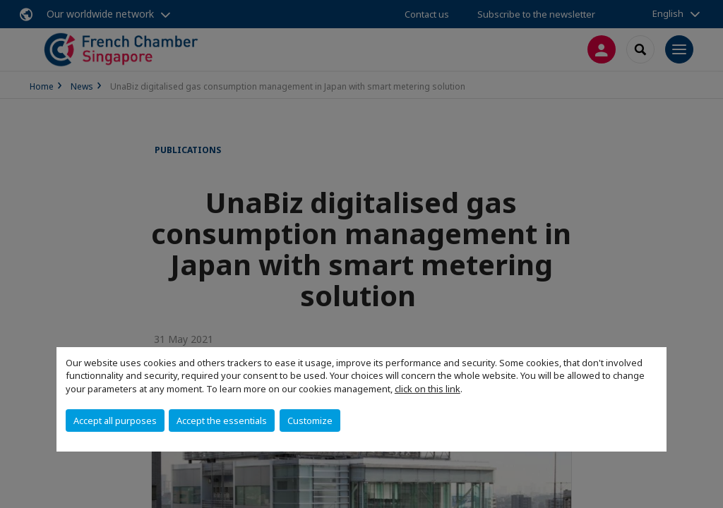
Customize (310, 420)
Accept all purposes (115, 420)
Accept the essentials (222, 420)
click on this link (427, 388)
